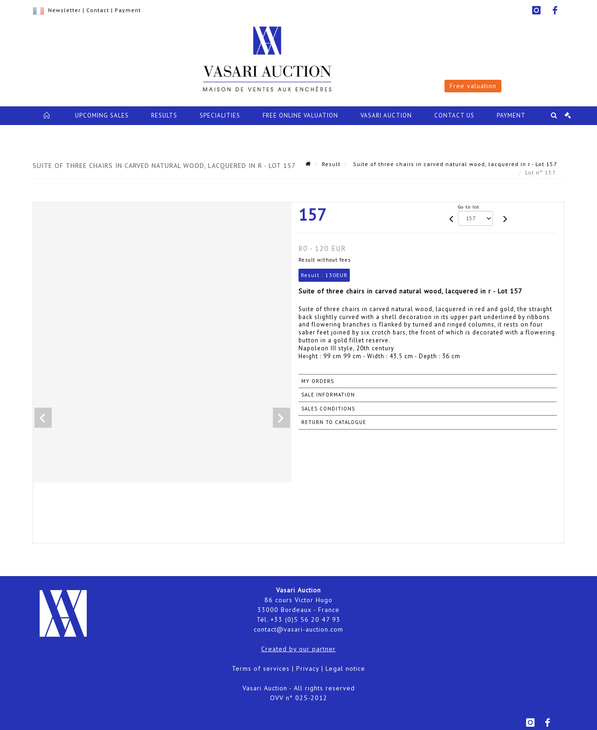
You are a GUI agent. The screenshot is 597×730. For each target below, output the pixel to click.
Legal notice (345, 668)
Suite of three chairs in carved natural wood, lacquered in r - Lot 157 (454, 163)
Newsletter (64, 10)
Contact (97, 10)
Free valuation (473, 86)
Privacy (307, 668)
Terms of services (261, 668)
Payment (128, 10)
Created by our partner (298, 649)
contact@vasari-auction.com (298, 629)
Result (331, 163)
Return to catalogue (333, 422)
